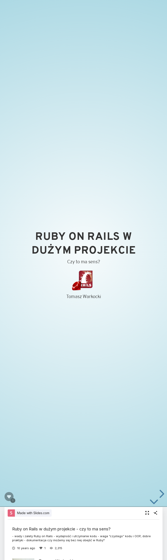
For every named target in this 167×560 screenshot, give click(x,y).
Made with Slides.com (33, 513)
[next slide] (161, 494)
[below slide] (154, 502)
